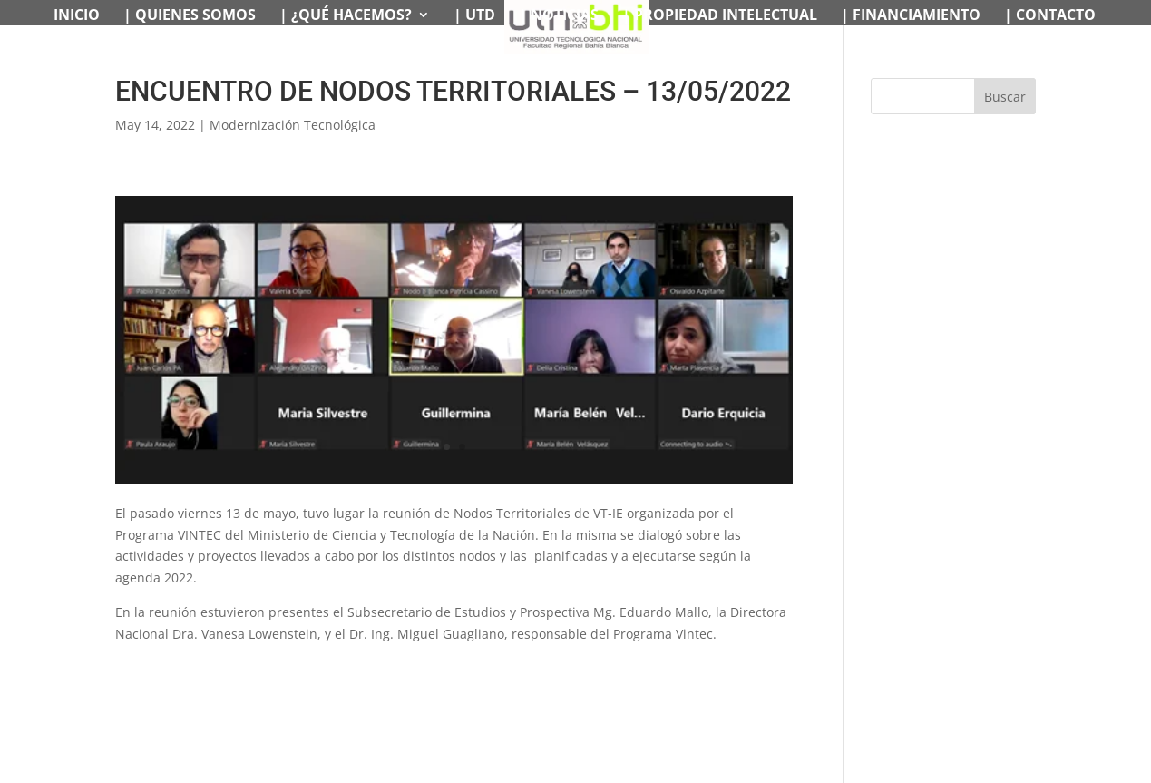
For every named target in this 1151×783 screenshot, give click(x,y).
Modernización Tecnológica (293, 124)
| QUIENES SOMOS (189, 16)
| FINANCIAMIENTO (910, 16)
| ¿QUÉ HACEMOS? (345, 16)
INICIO (77, 16)
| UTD (474, 16)
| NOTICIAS (559, 16)
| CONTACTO (1050, 16)
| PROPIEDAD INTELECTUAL (719, 16)
